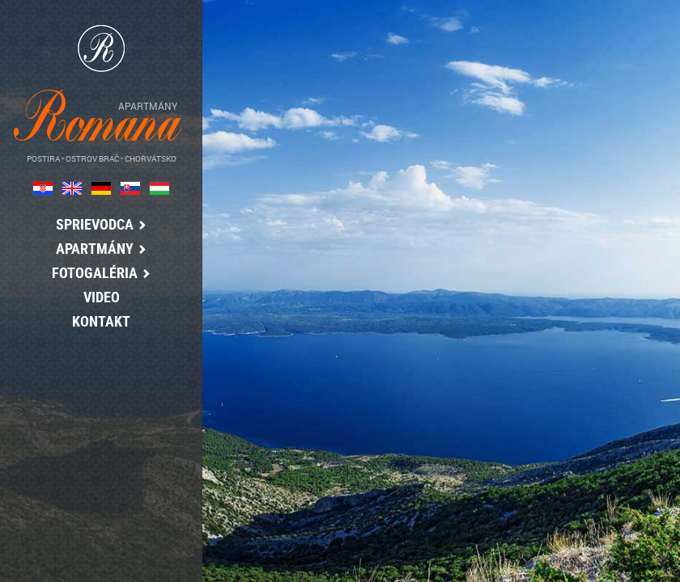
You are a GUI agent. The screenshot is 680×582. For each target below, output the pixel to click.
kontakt (97, 321)
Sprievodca (97, 224)
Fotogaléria (97, 272)
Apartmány (97, 248)
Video (97, 296)
